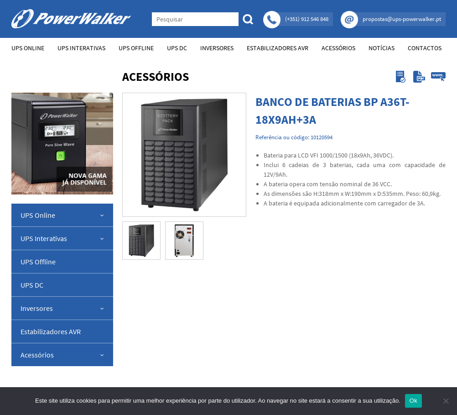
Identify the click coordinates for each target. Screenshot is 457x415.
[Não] (445, 400)
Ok (413, 400)
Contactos (424, 48)
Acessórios (338, 48)
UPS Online (27, 48)
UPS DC (177, 48)
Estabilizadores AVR (277, 48)
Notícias (382, 48)
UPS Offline (136, 48)
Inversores (217, 48)
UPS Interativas (81, 48)
